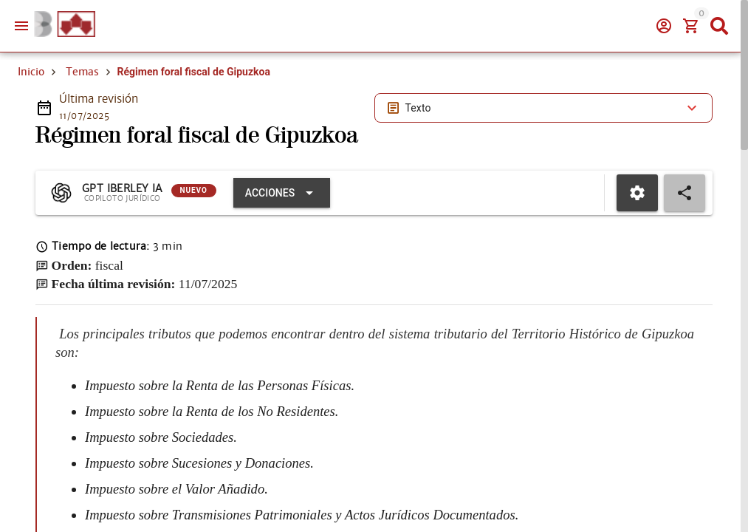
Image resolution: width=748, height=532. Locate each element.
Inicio (31, 71)
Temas (82, 71)
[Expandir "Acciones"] (281, 193)
